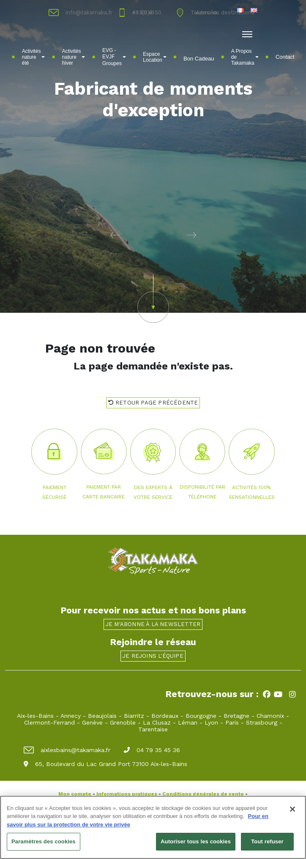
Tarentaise (153, 729)
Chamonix (270, 715)
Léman (187, 722)
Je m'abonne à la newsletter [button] (153, 624)
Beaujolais (102, 715)
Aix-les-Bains (35, 715)
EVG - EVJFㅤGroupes (114, 56)
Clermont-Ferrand (49, 722)
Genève (92, 722)
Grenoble (123, 722)
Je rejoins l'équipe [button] (153, 656)
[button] (76, 235)
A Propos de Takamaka (245, 57)
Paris (232, 722)
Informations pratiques (126, 794)
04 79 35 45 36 (152, 750)
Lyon (211, 722)
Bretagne (236, 715)
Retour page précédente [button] (153, 402)
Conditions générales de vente (203, 794)
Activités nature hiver (73, 57)
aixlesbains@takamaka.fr (67, 750)
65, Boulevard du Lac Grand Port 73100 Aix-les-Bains (105, 764)
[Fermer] (292, 809)
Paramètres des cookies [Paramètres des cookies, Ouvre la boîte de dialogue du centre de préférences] (43, 842)
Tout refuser (267, 842)
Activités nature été (33, 57)
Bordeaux (164, 715)
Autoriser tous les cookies (196, 842)
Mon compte (74, 794)
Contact (285, 57)
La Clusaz (157, 722)
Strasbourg (261, 722)
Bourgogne (201, 715)
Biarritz (134, 715)
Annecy (70, 715)
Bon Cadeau (198, 58)
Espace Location (154, 57)
